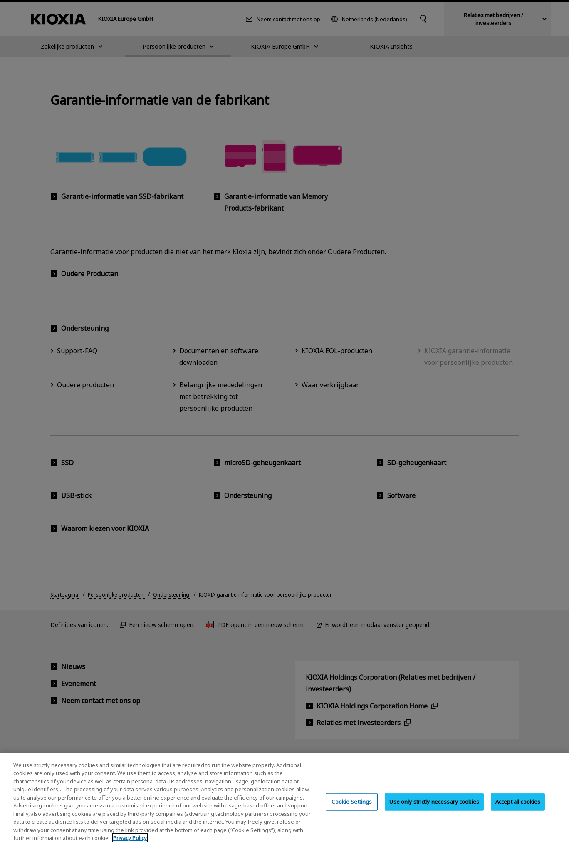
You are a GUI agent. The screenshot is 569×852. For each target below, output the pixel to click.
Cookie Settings (352, 811)
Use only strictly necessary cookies (434, 811)
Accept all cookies (517, 811)
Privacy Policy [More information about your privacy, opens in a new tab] (130, 847)
